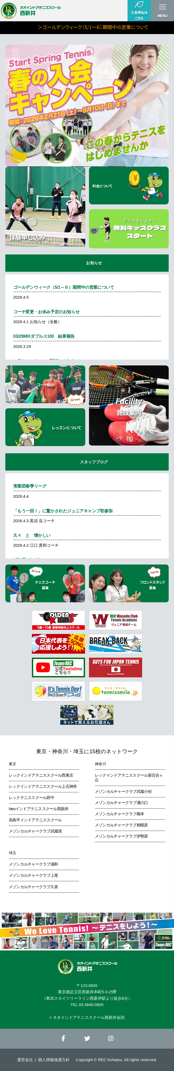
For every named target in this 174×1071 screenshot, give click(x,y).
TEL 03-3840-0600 (86, 1004)
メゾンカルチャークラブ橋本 (119, 814)
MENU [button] (163, 15)
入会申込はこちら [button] (139, 10)
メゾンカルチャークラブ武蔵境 (35, 831)
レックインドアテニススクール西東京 (41, 775)
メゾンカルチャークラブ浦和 (33, 864)
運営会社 (25, 1059)
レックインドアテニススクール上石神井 (43, 786)
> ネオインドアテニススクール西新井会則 (87, 1017)
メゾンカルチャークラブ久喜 (33, 886)
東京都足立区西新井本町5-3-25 (87, 992)
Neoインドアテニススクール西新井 (39, 808)
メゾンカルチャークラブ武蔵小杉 (123, 791)
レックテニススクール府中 (31, 797)
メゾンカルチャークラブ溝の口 (121, 802)
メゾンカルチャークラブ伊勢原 (121, 836)
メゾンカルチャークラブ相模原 (121, 825)
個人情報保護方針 (54, 1059)
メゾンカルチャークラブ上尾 (33, 875)
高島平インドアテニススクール (35, 820)
